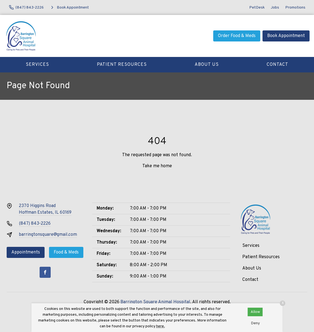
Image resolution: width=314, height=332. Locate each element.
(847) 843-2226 (35, 223)
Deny (255, 323)
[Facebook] (45, 272)
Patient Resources (122, 64)
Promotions (295, 7)
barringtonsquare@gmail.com (48, 234)
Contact (277, 64)
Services (37, 64)
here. (160, 326)
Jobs (275, 7)
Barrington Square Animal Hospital (155, 302)
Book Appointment (286, 36)
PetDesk (257, 7)
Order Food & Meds (237, 36)
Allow (255, 312)
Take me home (157, 166)
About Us (207, 64)
